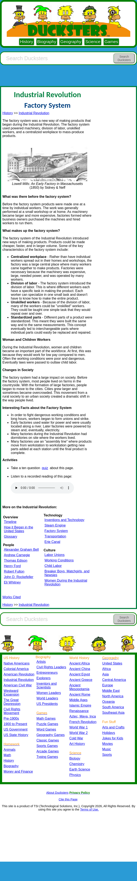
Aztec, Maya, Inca (82, 716)
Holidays (108, 733)
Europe (107, 685)
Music (106, 749)
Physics (75, 775)
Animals (9, 749)
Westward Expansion (11, 692)
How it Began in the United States (18, 529)
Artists (41, 661)
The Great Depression (12, 702)
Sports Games (47, 746)
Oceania (108, 701)
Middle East (111, 691)
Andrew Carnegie (17, 555)
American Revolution (19, 674)
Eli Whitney (12, 582)
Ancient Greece (80, 680)
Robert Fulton (14, 571)
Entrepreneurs (47, 672)
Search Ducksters (124, 58)
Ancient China (79, 669)
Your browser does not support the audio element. (42, 488)
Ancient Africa (79, 663)
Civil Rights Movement (12, 711)
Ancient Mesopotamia (79, 687)
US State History (16, 735)
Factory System (56, 531)
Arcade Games (47, 751)
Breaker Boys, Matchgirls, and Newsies (66, 573)
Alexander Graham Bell (21, 549)
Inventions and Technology (64, 520)
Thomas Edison (15, 560)
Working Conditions (59, 560)
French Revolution (82, 722)
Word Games (46, 729)
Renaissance (79, 711)
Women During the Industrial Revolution (65, 582)
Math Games (46, 718)
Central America (114, 680)
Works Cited (11, 597)
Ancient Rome (79, 694)
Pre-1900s (11, 718)
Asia (105, 674)
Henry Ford (12, 566)
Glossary (10, 536)
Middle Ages (78, 700)
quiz (45, 468)
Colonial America (16, 669)
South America (113, 707)
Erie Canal (52, 542)
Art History (77, 744)
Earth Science (79, 769)
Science (92, 41)
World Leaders (47, 698)
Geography (70, 41)
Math (7, 755)
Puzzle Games (47, 724)
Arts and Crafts (113, 727)
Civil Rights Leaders (51, 667)
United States (112, 663)
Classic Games (47, 740)
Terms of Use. (89, 809)
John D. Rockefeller (18, 577)
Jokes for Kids (112, 738)
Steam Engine (55, 525)
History (26, 41)
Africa (106, 669)
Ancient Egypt (79, 674)
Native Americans (17, 663)
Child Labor (53, 566)
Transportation (55, 536)
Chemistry (76, 764)
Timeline (10, 522)
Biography (46, 41)
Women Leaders (48, 693)
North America (112, 696)
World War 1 (78, 727)
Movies (107, 744)
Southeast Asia (113, 712)
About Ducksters (57, 792)
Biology (74, 758)
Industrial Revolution (34, 113)
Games (111, 41)
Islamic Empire (80, 705)
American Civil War (18, 685)
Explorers (43, 678)
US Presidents (47, 704)
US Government (15, 729)
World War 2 (78, 733)
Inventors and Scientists (46, 685)
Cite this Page (68, 799)
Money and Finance (18, 771)
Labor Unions (54, 555)
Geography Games (50, 735)
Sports (107, 754)
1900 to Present (15, 724)
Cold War (76, 738)
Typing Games (47, 757)
